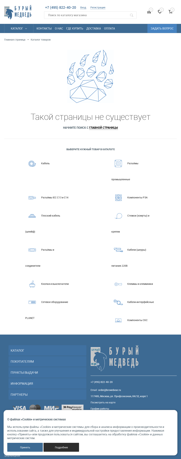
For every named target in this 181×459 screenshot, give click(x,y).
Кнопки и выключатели (47, 284)
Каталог (19, 28)
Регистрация (97, 7)
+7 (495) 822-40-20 (60, 7)
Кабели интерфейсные (132, 302)
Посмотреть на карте (103, 402)
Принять (25, 447)
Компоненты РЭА (129, 198)
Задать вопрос (162, 28)
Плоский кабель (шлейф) (42, 220)
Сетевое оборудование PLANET (46, 307)
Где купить (74, 28)
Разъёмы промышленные (124, 168)
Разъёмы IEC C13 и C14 (46, 198)
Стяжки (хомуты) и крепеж (130, 220)
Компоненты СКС (129, 320)
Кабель (37, 163)
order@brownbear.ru (109, 390)
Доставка (93, 28)
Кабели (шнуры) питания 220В (128, 254)
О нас (59, 28)
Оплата (109, 28)
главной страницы (103, 128)
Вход (83, 7)
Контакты (44, 28)
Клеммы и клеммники (132, 284)
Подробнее (61, 447)
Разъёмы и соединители (39, 254)
